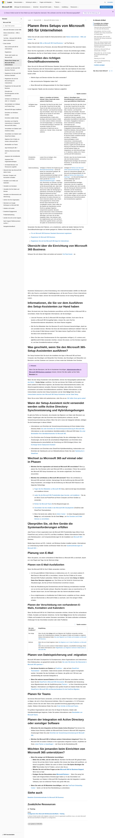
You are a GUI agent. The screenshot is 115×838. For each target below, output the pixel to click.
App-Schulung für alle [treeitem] (10, 147)
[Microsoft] (3, 2)
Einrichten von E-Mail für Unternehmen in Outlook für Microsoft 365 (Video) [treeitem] (12, 123)
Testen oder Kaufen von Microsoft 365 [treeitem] (11, 56)
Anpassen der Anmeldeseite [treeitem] (12, 156)
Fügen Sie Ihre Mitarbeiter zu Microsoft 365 (47, 489)
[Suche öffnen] (105, 2)
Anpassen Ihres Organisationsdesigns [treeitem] (11, 160)
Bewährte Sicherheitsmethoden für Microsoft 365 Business (46, 797)
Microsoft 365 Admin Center (51, 20)
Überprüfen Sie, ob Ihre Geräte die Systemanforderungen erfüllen (102, 54)
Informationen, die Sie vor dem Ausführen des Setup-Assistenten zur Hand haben (103, 33)
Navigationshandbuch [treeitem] (9, 226)
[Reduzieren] (21, 18)
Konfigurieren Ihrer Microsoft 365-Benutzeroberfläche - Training (46, 813)
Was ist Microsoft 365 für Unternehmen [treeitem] (11, 48)
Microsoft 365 (37, 20)
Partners (64, 684)
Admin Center (61, 514)
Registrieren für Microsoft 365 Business (43, 237)
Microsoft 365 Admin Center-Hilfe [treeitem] (12, 29)
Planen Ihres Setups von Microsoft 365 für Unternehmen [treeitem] (12, 62)
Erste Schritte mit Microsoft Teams (67, 706)
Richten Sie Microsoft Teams (43, 504)
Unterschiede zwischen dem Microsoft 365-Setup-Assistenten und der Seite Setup (53, 394)
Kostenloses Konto (106, 7)
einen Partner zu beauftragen (44, 744)
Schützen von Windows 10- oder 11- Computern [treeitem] (12, 100)
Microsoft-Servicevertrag (46, 169)
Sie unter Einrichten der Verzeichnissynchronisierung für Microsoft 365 (62, 428)
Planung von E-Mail (99, 58)
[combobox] (12, 22)
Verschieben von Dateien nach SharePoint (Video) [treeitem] (13, 135)
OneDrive (59, 668)
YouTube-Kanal (67, 254)
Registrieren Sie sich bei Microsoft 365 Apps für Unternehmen (50, 241)
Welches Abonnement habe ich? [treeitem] (12, 152)
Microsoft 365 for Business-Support (72, 769)
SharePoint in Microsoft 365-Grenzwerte (51, 682)
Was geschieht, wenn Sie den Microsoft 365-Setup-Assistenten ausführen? (103, 38)
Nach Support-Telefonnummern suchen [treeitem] (11, 222)
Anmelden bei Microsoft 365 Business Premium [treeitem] (12, 69)
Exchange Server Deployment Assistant (43, 444)
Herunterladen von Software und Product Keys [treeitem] (12, 105)
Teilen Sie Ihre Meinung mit (91, 13)
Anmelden (110, 2)
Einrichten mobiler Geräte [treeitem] (12, 118)
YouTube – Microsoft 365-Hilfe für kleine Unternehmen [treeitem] (12, 39)
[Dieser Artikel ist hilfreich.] (110, 71)
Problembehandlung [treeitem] (8, 214)
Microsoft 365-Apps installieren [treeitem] (13, 109)
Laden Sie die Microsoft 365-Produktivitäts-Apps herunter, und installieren (56, 495)
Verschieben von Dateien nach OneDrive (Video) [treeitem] (13, 129)
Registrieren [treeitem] (8, 52)
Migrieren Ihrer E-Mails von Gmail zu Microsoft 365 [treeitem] (12, 140)
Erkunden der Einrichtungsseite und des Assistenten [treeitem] (12, 93)
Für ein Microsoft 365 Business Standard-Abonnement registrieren (51, 233)
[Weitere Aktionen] (85, 20)
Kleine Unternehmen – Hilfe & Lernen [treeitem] (11, 34)
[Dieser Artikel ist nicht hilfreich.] (112, 71)
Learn (29, 20)
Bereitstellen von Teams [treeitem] (11, 144)
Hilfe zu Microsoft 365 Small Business (51, 43)
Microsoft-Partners (63, 774)
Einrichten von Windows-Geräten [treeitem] (11, 114)
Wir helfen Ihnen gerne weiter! (76, 398)
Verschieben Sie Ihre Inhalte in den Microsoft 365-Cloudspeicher (54, 507)
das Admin (31, 382)
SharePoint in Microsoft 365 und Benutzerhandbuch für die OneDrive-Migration (55, 689)
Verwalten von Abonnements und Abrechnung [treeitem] (12, 195)
